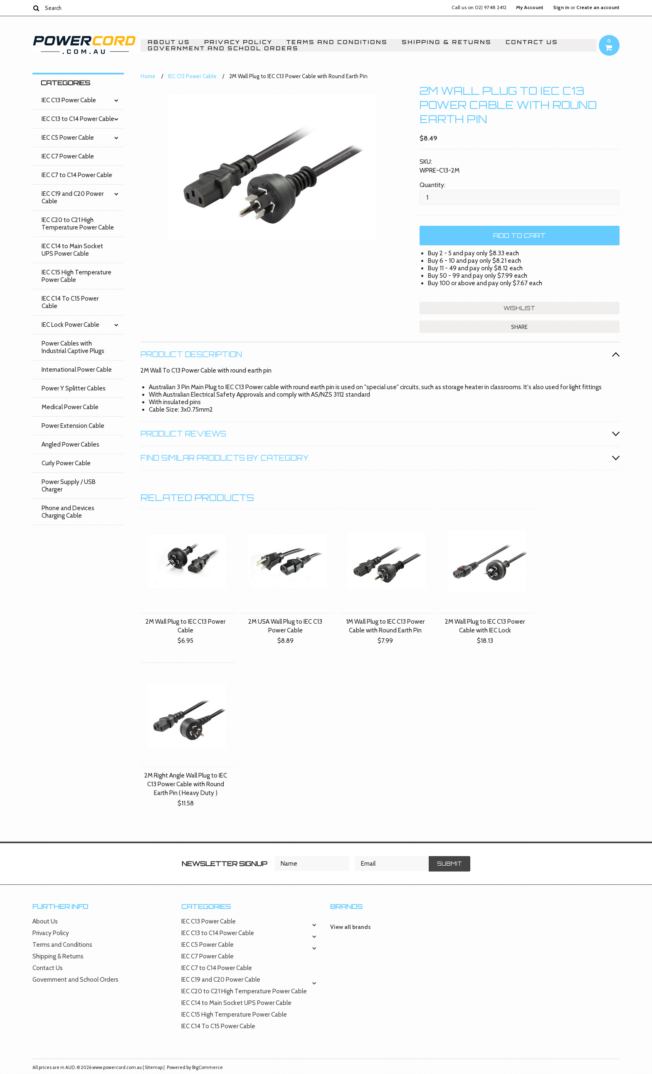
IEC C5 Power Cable (68, 137)
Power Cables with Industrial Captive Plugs (73, 347)
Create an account (598, 7)
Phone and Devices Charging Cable (68, 511)
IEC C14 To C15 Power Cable (70, 302)
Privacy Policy (238, 42)
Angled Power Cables (70, 444)
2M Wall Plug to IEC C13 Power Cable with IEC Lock (485, 626)
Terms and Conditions (337, 42)
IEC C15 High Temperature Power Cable (76, 276)
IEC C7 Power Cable (68, 156)
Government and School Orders (223, 48)
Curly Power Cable (66, 463)
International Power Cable (77, 369)
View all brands (350, 927)
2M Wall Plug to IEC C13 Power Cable (185, 626)
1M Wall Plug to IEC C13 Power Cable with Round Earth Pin (385, 626)
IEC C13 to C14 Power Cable (78, 119)
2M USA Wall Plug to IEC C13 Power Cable (285, 626)
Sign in (561, 7)
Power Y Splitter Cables (74, 388)
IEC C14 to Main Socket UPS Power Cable (72, 249)
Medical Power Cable (70, 407)
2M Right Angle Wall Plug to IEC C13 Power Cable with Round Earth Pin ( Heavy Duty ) (185, 784)
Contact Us (532, 42)
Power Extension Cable (73, 426)
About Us (169, 42)
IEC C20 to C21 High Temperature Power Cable (78, 223)
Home (148, 76)
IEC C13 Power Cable (69, 100)
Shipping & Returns (446, 42)
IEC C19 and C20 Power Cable (73, 197)
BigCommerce (207, 1067)
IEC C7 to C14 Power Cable (77, 175)
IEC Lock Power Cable (70, 324)
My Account (529, 7)
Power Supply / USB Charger (69, 485)
